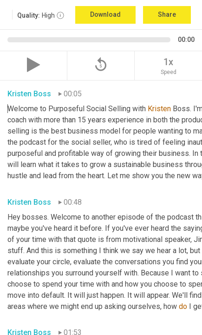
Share (167, 14)
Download (105, 14)
